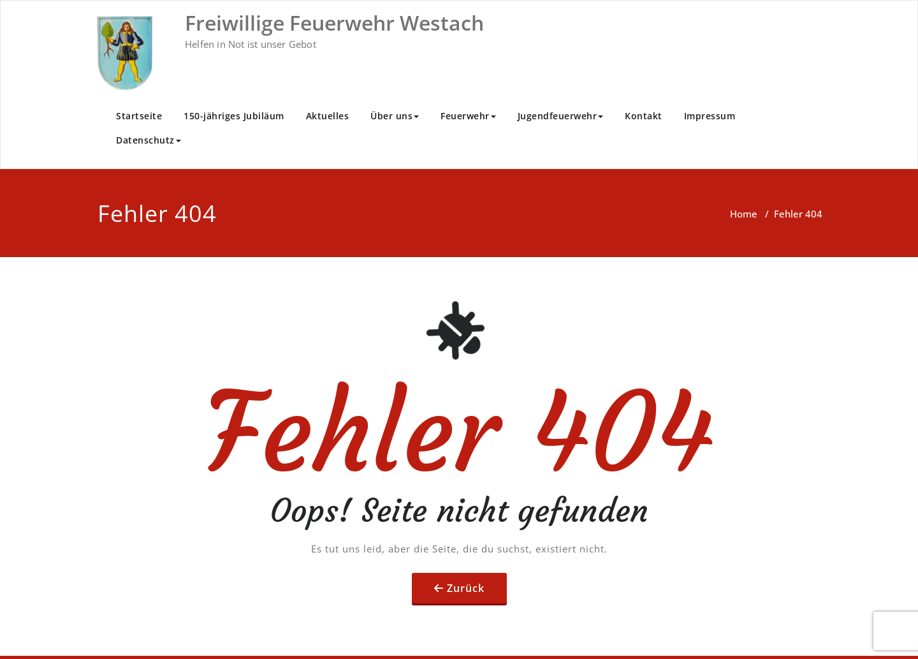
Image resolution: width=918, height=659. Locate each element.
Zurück (465, 588)
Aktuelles (327, 116)
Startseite (139, 116)
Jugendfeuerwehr (561, 116)
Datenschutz (148, 140)
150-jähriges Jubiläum (234, 116)
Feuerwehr (468, 116)
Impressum (710, 116)
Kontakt (643, 116)
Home (743, 213)
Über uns (394, 116)
